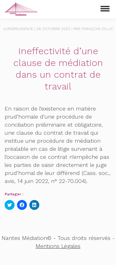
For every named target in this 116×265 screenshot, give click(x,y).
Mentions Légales (58, 246)
